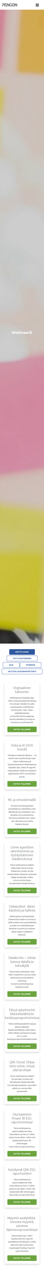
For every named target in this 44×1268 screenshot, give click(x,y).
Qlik (11, 665)
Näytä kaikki (22, 652)
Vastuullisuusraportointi (22, 671)
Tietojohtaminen (22, 658)
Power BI (30, 665)
